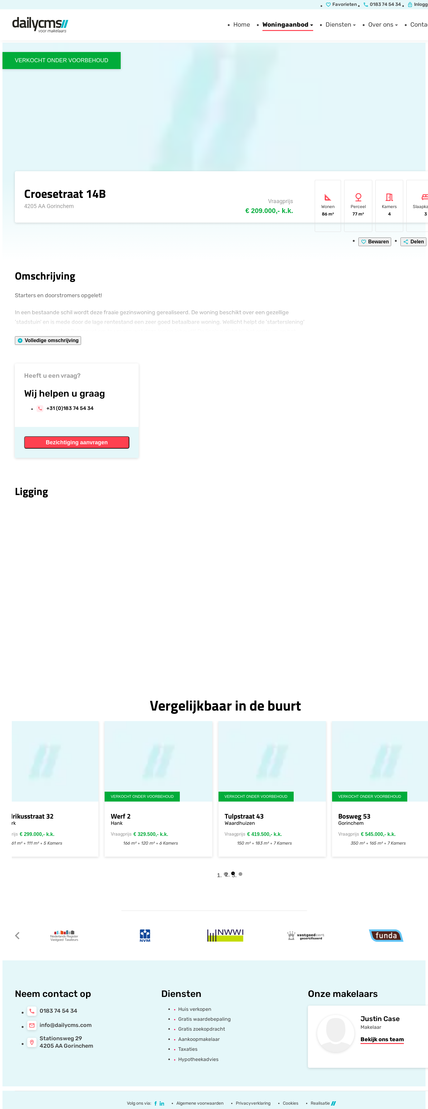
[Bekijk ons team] (382, 1039)
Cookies (290, 1103)
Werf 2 (129, 816)
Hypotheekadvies (198, 1059)
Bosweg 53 (363, 816)
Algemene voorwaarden (199, 1103)
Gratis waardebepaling (204, 1019)
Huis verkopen (194, 1009)
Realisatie (323, 1103)
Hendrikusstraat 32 (33, 816)
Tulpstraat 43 (252, 816)
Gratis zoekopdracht (201, 1029)
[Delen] (413, 241)
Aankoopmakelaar (199, 1039)
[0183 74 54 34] (52, 1011)
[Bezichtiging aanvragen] (76, 442)
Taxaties (187, 1049)
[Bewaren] (374, 241)
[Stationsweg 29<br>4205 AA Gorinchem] (60, 1042)
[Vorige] (17, 935)
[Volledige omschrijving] (48, 340)
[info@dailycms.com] (59, 1025)
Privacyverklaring (253, 1103)
